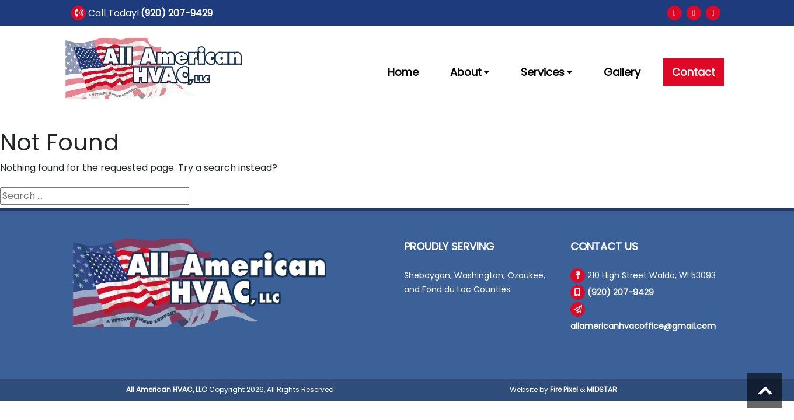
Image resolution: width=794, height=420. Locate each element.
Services (546, 72)
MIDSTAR (602, 389)
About (469, 72)
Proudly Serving (449, 246)
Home (403, 72)
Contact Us (604, 246)
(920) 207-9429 (177, 13)
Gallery (622, 72)
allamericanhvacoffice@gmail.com (643, 326)
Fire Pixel (564, 389)
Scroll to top (764, 390)
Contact (693, 72)
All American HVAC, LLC (166, 389)
